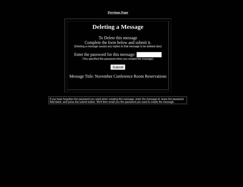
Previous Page (118, 12)
